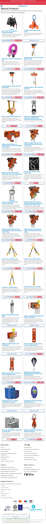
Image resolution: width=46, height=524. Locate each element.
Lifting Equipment (6, 449)
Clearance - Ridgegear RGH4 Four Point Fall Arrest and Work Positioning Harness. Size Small (33, 118)
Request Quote (34, 40)
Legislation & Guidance (7, 475)
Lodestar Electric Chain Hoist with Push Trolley (11, 86)
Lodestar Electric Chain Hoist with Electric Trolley (33, 58)
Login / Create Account (7, 461)
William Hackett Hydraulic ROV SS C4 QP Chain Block (33, 316)
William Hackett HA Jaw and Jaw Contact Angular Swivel (11, 373)
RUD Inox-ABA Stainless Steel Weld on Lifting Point (12, 430)
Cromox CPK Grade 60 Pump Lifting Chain (32, 172)
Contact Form (28, 467)
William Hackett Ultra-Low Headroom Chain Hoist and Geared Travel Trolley (12, 146)
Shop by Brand (5, 457)
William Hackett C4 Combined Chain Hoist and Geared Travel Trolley (32, 231)
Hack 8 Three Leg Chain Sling (32, 259)
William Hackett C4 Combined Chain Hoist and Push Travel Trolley (12, 173)
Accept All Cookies (9, 519)
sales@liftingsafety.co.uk (32, 469)
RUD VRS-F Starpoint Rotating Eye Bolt (11, 59)
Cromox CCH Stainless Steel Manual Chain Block (10, 202)
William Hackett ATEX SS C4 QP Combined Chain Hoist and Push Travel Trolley (33, 144)
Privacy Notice (28, 451)
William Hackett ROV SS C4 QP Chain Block (10, 344)
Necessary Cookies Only (22, 519)
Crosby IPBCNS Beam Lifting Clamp (32, 31)
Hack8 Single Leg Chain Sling (32, 286)
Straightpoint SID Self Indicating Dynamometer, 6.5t (33, 401)
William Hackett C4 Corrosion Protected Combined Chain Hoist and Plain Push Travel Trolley (33, 203)
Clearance (4, 459)
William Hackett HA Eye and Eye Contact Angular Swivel (33, 344)
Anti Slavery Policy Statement (9, 477)
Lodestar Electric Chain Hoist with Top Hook (33, 88)
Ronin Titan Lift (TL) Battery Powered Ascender (9, 31)
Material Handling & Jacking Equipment (8, 454)
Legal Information (29, 457)
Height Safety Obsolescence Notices (11, 473)
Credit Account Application (31, 449)
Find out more (16, 517)
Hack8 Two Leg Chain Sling (9, 287)
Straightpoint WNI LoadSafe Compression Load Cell (10, 401)
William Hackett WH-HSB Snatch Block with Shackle (33, 430)
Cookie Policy (27, 447)
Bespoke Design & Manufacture (9, 469)
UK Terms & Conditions (30, 453)
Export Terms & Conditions (31, 455)
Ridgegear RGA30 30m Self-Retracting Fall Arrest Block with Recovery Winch (33, 374)
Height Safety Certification (8, 471)
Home (2, 447)
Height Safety (4, 451)
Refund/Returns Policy (30, 459)
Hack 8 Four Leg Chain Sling (10, 259)
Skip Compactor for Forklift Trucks (11, 116)
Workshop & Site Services (8, 467)
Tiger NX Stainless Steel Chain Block (10, 315)
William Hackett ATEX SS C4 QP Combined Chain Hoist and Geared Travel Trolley (12, 231)
